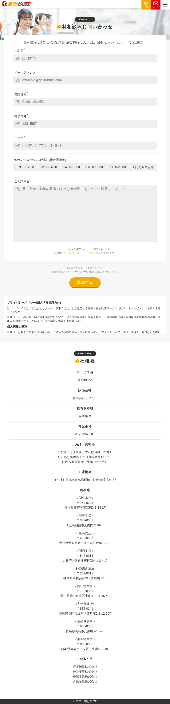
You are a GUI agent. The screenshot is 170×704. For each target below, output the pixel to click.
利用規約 (93, 253)
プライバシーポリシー (74, 253)
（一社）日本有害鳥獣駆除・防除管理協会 (82, 479)
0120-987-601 (85, 434)
